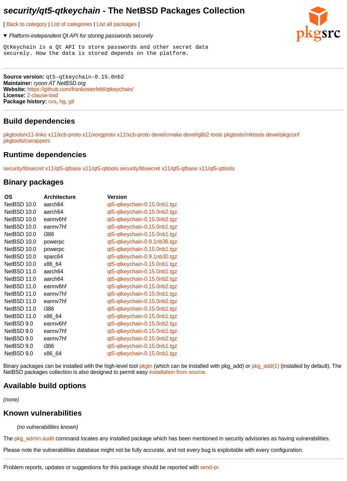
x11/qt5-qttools (100, 173)
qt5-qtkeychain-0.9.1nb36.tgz (142, 247)
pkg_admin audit (34, 443)
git (71, 106)
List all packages (117, 24)
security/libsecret (23, 173)
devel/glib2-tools (203, 140)
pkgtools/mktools (244, 140)
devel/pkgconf (283, 140)
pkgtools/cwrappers (26, 146)
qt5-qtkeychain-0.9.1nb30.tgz (142, 262)
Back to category (26, 24)
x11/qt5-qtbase (63, 173)
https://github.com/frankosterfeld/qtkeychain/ (80, 94)
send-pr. (210, 472)
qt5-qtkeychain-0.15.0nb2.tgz (142, 217)
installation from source (177, 377)
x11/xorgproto (99, 140)
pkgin (145, 371)
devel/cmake (166, 140)
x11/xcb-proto (64, 140)
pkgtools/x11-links (24, 140)
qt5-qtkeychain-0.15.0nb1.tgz (142, 209)
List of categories (71, 24)
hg (62, 106)
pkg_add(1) (265, 371)
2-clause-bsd (42, 100)
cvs (52, 106)
